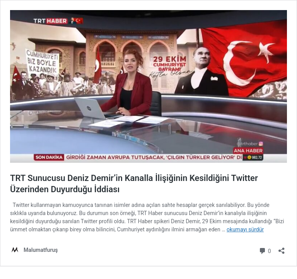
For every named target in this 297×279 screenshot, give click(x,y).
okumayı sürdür (245, 229)
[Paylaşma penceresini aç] (281, 248)
